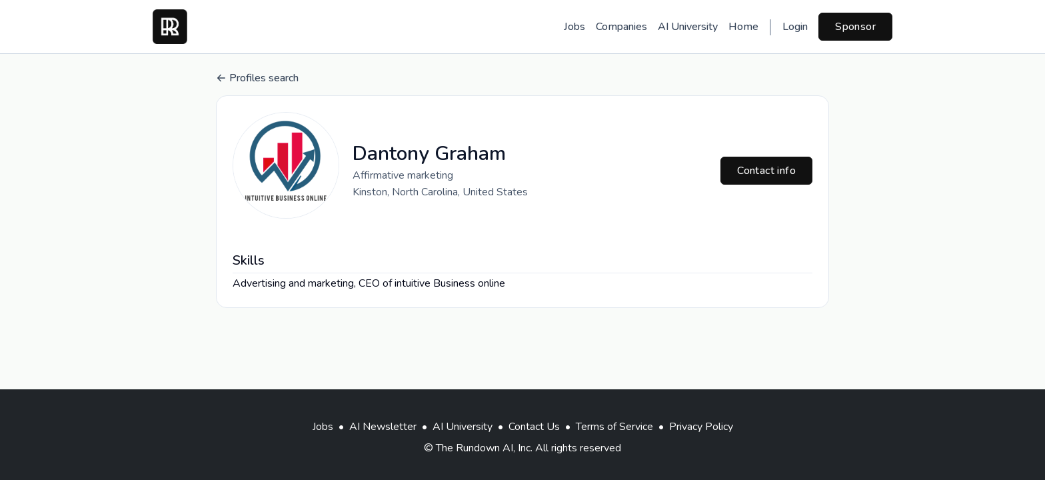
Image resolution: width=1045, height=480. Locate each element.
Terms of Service (614, 426)
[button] (286, 165)
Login (795, 26)
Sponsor (855, 26)
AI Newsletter (383, 426)
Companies (621, 26)
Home (743, 26)
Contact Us (534, 426)
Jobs (574, 26)
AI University (688, 26)
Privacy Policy (701, 426)
